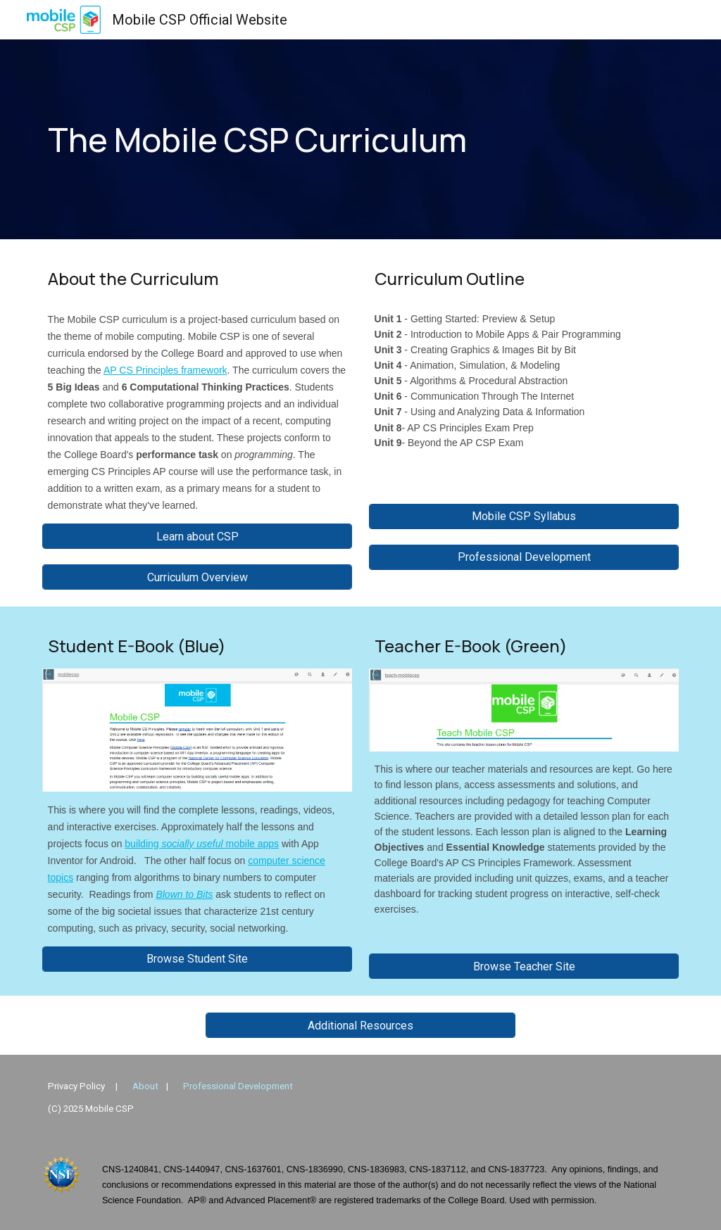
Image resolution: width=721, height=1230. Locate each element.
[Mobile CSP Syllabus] (524, 516)
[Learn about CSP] (197, 536)
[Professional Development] (524, 557)
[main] (306, 139)
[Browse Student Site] (197, 959)
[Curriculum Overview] (197, 577)
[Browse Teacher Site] (524, 966)
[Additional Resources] (360, 1026)
